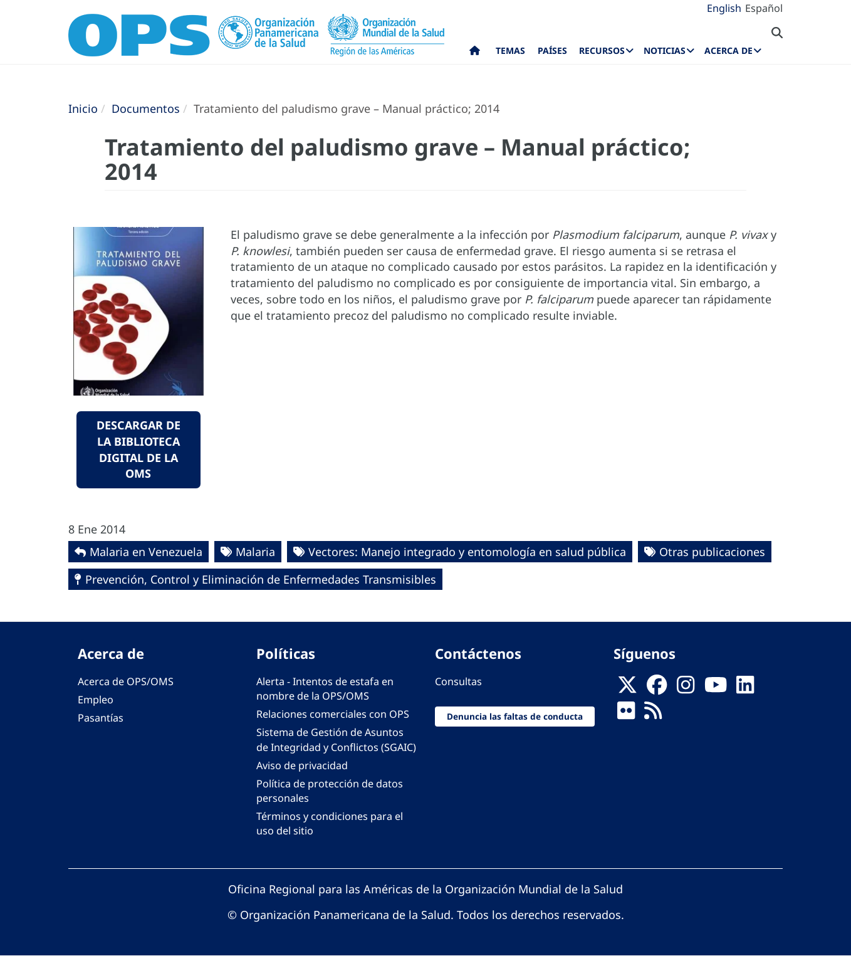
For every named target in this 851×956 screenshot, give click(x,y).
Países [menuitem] (552, 50)
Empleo (95, 699)
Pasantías (100, 718)
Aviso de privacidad (302, 765)
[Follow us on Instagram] (685, 689)
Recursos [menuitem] (602, 50)
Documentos (146, 108)
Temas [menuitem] (510, 50)
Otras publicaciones (712, 551)
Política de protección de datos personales (329, 791)
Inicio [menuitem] (474, 53)
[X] (627, 689)
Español (764, 8)
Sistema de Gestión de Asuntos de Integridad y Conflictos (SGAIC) (336, 739)
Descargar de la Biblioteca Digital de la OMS (138, 449)
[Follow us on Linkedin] (745, 689)
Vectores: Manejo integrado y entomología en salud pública (467, 551)
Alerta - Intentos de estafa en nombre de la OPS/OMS (325, 689)
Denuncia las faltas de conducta (515, 716)
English (724, 8)
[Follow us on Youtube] (715, 689)
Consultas (458, 681)
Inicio (83, 108)
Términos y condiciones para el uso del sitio (329, 823)
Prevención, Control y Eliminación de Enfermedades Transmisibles (260, 579)
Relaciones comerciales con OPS (332, 714)
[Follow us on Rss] (653, 715)
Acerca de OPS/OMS (126, 681)
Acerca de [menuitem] (728, 50)
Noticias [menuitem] (665, 50)
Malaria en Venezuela (146, 551)
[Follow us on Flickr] (626, 715)
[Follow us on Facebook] (657, 689)
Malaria (255, 551)
